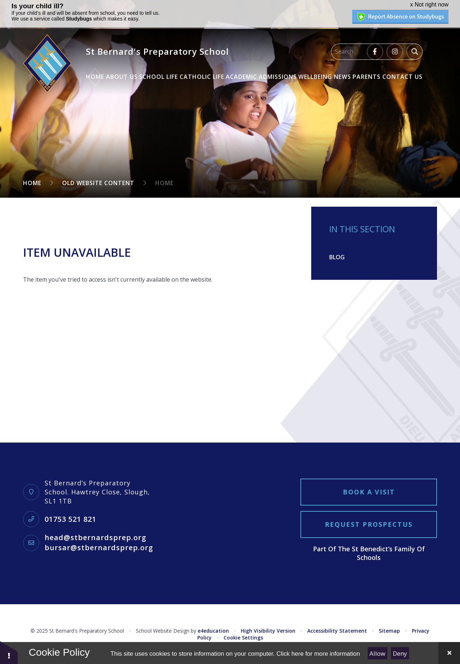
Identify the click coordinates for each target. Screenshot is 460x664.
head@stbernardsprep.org (95, 537)
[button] (9, 652)
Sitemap (389, 630)
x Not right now (429, 4)
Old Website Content (98, 183)
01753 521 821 (70, 519)
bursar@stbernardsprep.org (99, 547)
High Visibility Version (268, 630)
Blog (337, 257)
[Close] (449, 653)
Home (32, 183)
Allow (377, 653)
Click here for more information (318, 653)
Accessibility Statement (337, 630)
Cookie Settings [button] (243, 637)
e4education (213, 630)
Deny (400, 653)
